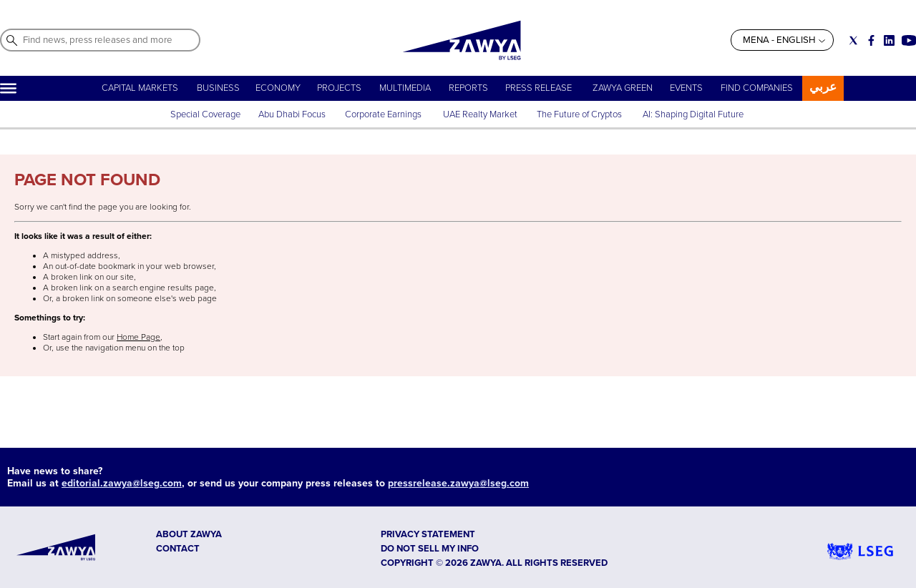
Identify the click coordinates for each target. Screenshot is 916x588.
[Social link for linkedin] (889, 40)
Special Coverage (205, 114)
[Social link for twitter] (853, 40)
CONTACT (178, 548)
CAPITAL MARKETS (140, 88)
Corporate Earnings (384, 114)
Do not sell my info (430, 548)
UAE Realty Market (480, 114)
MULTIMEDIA (405, 88)
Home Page (138, 337)
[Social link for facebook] (871, 40)
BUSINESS (218, 88)
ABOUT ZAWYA (189, 534)
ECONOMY (278, 88)
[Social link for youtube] (909, 40)
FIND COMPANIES (757, 88)
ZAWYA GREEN (623, 88)
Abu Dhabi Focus (292, 114)
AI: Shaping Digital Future (693, 114)
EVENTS (686, 88)
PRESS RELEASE (539, 88)
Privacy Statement (428, 534)
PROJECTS (339, 88)
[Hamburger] (8, 88)
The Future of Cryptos (579, 114)
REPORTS (468, 88)
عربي (823, 86)
